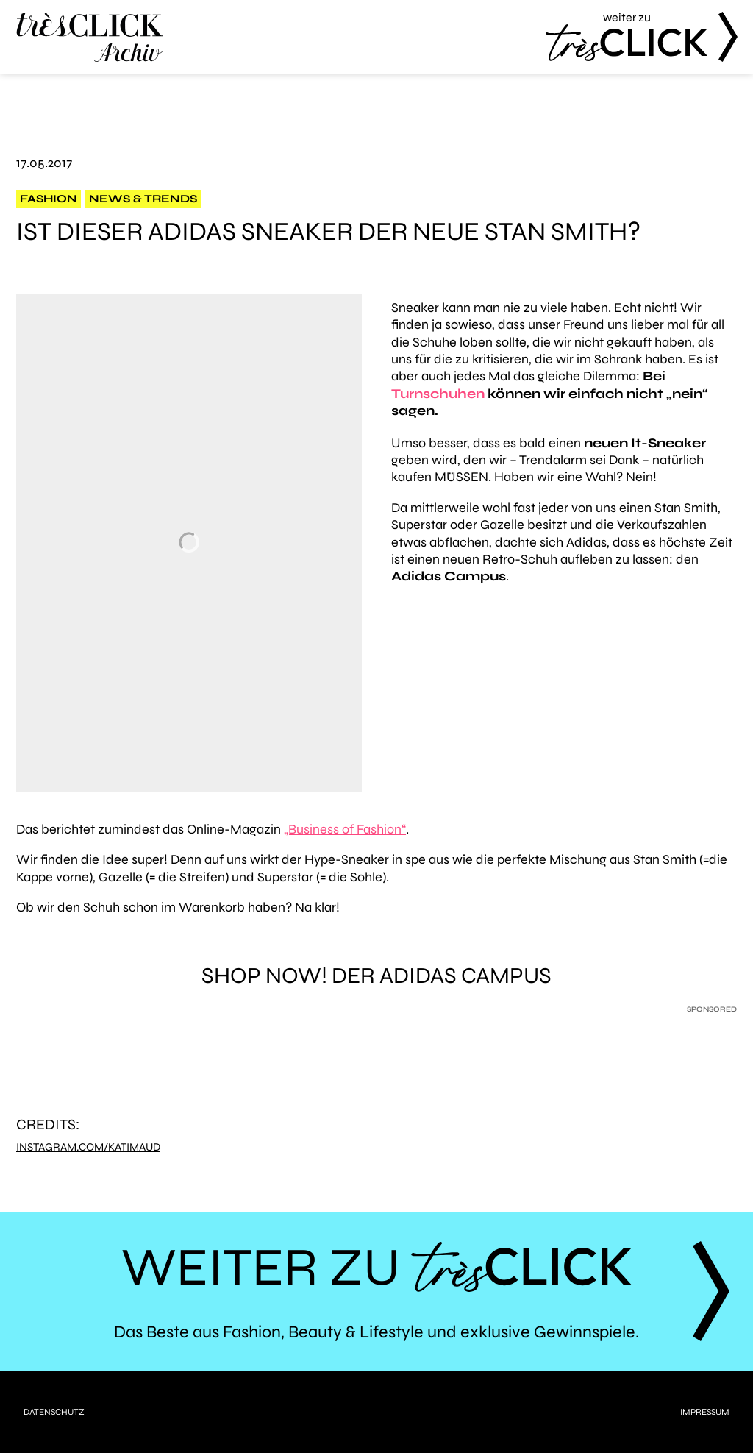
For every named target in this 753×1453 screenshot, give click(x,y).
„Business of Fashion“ (345, 829)
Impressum (704, 1412)
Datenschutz (54, 1412)
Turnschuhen (438, 394)
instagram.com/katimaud (88, 1147)
